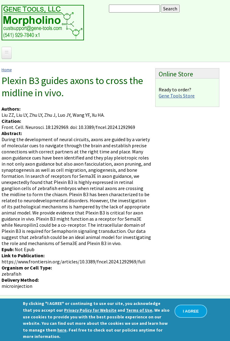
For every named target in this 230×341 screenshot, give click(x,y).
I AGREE (191, 311)
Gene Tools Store (177, 96)
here (61, 330)
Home (7, 69)
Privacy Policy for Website (90, 310)
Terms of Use (139, 310)
